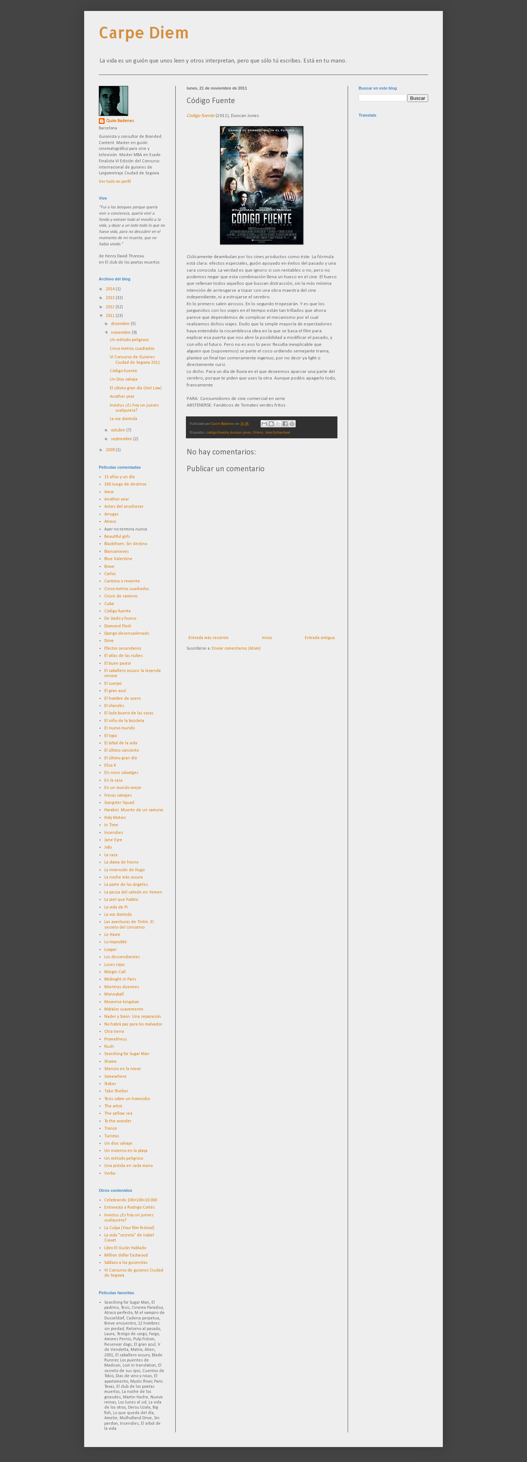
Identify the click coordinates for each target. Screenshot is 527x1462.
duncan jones (240, 433)
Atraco (110, 522)
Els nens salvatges (121, 773)
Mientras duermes (121, 987)
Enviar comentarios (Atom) (236, 648)
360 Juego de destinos (125, 484)
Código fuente (117, 611)
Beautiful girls (117, 536)
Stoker (110, 1084)
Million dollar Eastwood (126, 1255)
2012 (111, 307)
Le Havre (112, 935)
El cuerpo (113, 683)
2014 (111, 289)
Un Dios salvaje (124, 379)
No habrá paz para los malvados (133, 1024)
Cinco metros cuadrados (132, 349)
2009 (111, 450)
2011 (111, 316)
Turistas (111, 1136)
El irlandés (114, 706)
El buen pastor (117, 663)
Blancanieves (116, 551)
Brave (109, 566)
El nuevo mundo (119, 728)
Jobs (108, 847)
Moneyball (114, 994)
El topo (110, 736)
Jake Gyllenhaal (277, 433)
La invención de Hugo (124, 870)
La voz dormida (123, 419)
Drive (109, 641)
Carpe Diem (144, 32)
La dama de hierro (121, 862)
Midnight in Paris (120, 979)
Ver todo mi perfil (115, 182)
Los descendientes (122, 957)
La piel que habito (121, 900)
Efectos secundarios (122, 648)
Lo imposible (115, 942)
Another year (122, 396)
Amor (109, 492)
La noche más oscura (123, 877)
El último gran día (120, 758)
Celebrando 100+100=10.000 (130, 1200)
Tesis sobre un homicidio (127, 1099)
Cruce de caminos (121, 596)
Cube (109, 604)
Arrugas (111, 514)
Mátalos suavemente (123, 1009)
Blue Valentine (118, 559)
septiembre (122, 439)
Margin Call (115, 972)
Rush (109, 1046)
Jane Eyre (113, 840)
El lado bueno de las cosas (128, 713)
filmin (258, 433)
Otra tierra (114, 1032)
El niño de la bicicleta (124, 721)
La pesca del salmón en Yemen (133, 892)
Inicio (267, 638)
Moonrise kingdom (121, 1002)
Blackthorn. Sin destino (125, 544)
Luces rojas (114, 965)
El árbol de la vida (120, 743)
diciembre (121, 324)
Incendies (113, 833)
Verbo (109, 1173)
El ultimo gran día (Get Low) (136, 388)
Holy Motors (115, 818)
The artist (113, 1106)
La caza (110, 855)
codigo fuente (217, 433)
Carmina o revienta (122, 581)
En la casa (113, 780)
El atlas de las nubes (123, 656)
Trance (110, 1128)
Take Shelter (116, 1091)
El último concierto (121, 750)
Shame (110, 1061)
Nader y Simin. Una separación (132, 1017)
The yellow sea (118, 1113)
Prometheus (115, 1039)
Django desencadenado (126, 633)
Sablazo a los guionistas (125, 1263)
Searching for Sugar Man (126, 1054)
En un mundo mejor (122, 788)
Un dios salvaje (118, 1143)
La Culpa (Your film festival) (129, 1228)
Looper (110, 950)
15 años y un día (119, 477)
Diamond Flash (117, 626)
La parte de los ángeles (126, 885)
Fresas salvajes (118, 795)
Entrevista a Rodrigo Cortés (129, 1207)
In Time (111, 825)
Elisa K (110, 765)
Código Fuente (123, 371)
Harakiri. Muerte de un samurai (133, 810)
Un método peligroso (129, 340)
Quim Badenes (120, 121)
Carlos (110, 574)
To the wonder (117, 1121)
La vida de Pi (116, 907)
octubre (118, 430)
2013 (111, 298)
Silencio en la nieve (122, 1069)
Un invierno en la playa (125, 1151)
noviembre (121, 332)
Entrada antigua (320, 638)
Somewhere (115, 1076)
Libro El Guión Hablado (125, 1248)
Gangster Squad (119, 803)
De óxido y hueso (120, 618)
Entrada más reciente (208, 638)
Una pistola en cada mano (128, 1166)
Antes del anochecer (123, 507)
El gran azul (115, 691)
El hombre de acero (122, 698)
